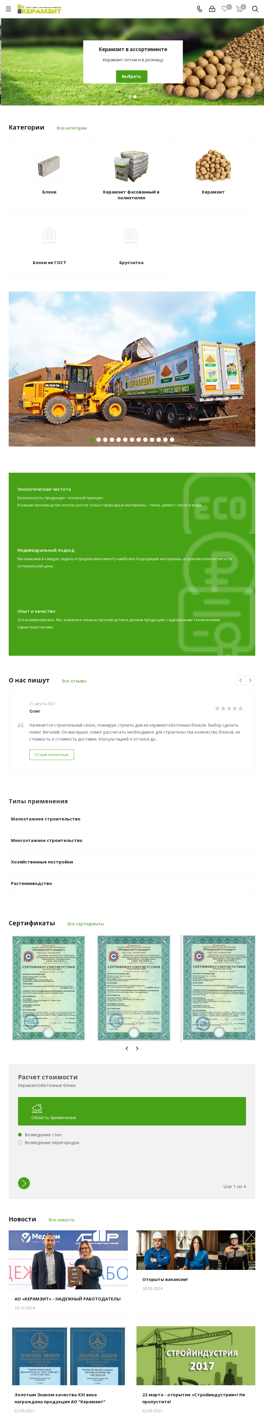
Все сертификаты (85, 923)
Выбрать (130, 76)
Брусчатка (131, 262)
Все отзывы (74, 681)
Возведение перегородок (52, 1142)
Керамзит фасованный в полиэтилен (131, 194)
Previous (241, 680)
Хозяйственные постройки (42, 862)
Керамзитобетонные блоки (132, 49)
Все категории (72, 128)
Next (250, 680)
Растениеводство (31, 883)
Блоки (49, 192)
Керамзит (213, 192)
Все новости (61, 1220)
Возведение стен (43, 1134)
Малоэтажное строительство (45, 819)
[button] (248, 369)
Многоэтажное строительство (46, 840)
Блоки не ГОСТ (49, 262)
